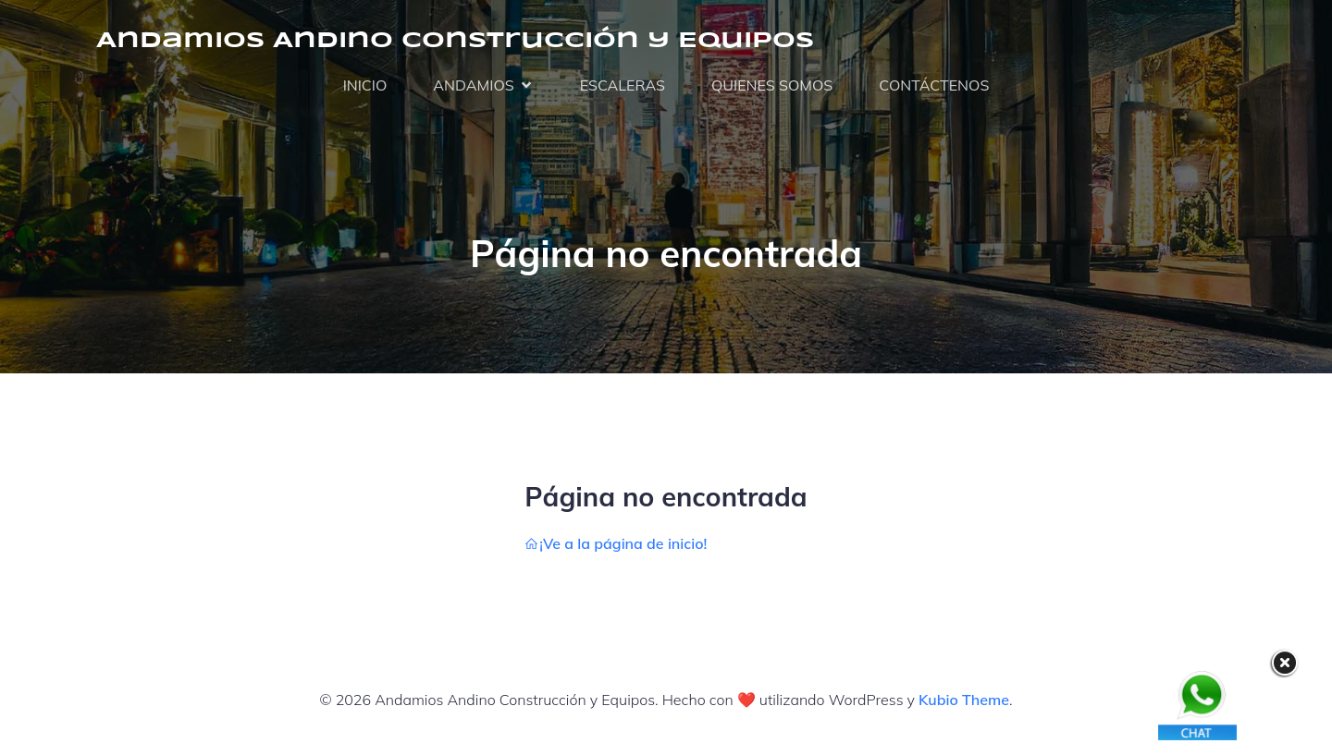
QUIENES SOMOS (771, 85)
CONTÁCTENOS (934, 85)
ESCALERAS (622, 85)
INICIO (365, 85)
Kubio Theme (964, 699)
